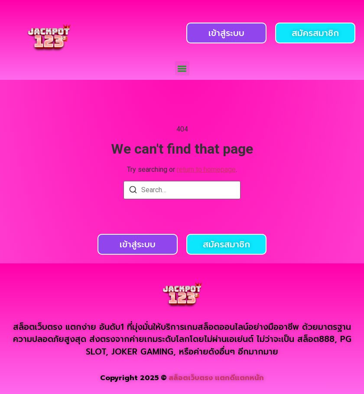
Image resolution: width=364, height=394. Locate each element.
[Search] (133, 191)
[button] (182, 68)
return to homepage (206, 169)
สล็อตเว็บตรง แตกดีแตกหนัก (216, 378)
